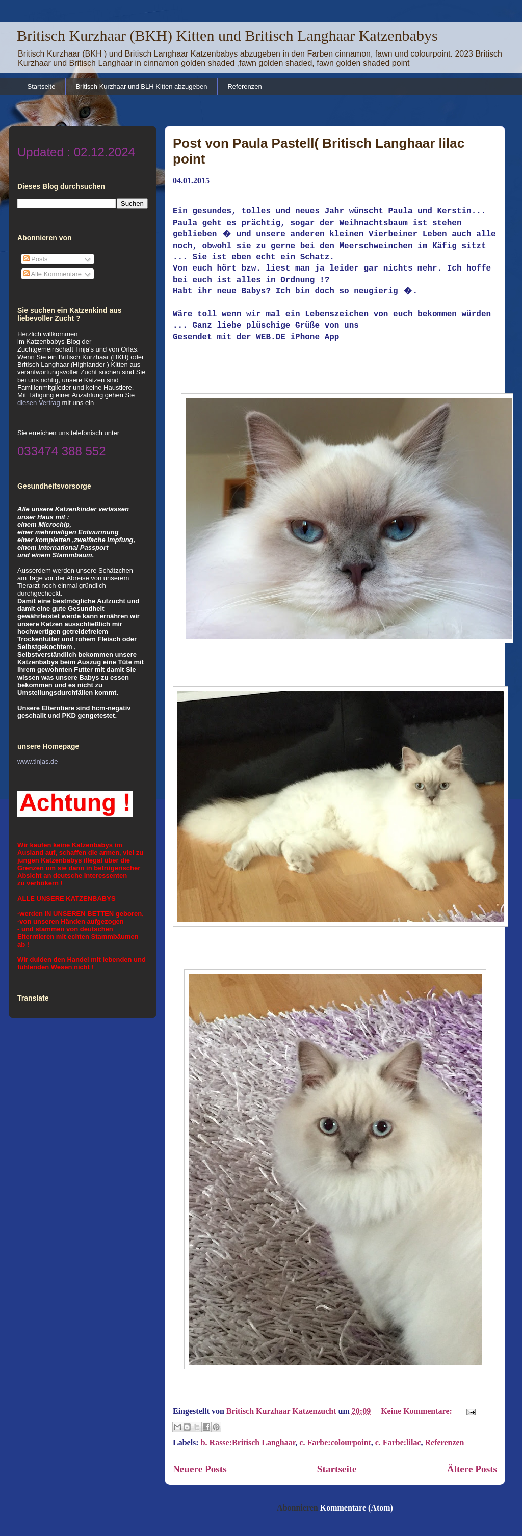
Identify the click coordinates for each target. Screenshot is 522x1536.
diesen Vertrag (38, 403)
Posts (35, 259)
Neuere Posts (200, 1467)
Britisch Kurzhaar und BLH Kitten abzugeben (141, 86)
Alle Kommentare (52, 274)
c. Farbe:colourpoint (335, 1440)
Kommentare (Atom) (356, 1505)
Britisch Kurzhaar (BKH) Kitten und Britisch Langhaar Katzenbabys (227, 35)
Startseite (42, 86)
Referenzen (244, 86)
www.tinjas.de (37, 761)
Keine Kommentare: (417, 1409)
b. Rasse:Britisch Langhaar (248, 1440)
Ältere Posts (472, 1467)
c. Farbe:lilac (398, 1440)
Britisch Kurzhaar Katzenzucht (282, 1409)
